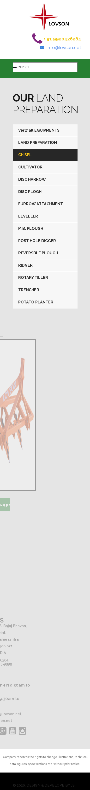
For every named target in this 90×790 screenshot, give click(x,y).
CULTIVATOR (30, 167)
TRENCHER (28, 290)
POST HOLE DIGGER (37, 240)
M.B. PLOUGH (30, 228)
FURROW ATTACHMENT (40, 204)
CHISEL (25, 155)
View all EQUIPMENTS (39, 130)
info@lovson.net (64, 47)
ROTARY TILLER (33, 277)
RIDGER (25, 265)
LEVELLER (28, 216)
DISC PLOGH (30, 191)
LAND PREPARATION (37, 142)
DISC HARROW (32, 179)
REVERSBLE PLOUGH (38, 253)
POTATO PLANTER (35, 302)
